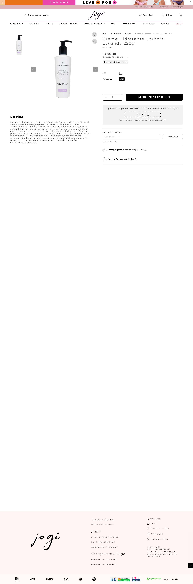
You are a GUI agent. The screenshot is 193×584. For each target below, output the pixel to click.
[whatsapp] (95, 41)
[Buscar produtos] (26, 15)
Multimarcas (162, 7)
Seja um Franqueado (144, 7)
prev (33, 69)
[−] (106, 97)
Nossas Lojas (177, 7)
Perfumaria (116, 34)
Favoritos (145, 15)
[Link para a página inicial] (105, 33)
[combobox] (38, 15)
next (95, 69)
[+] (119, 97)
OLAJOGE (141, 115)
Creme (128, 34)
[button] (62, 69)
